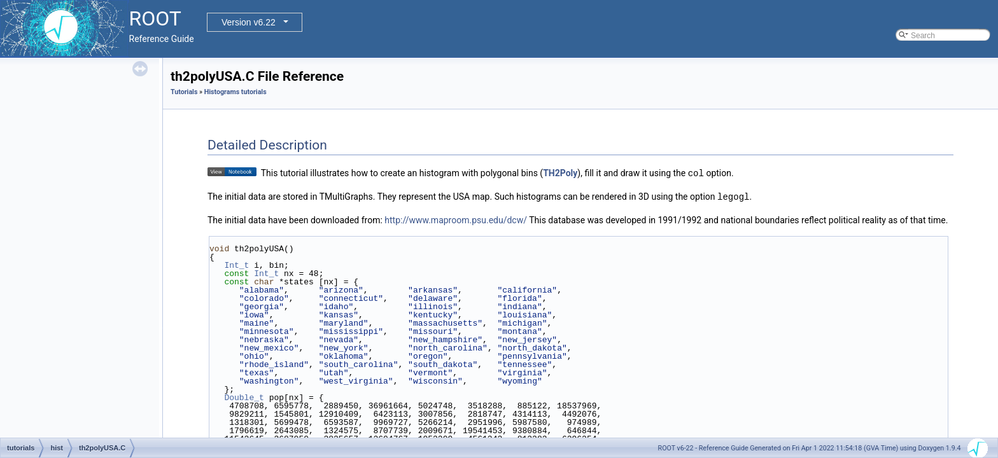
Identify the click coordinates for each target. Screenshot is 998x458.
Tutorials (184, 92)
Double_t (244, 396)
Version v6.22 (248, 22)
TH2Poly (560, 173)
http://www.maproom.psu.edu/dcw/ (455, 219)
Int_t (236, 264)
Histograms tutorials (235, 92)
